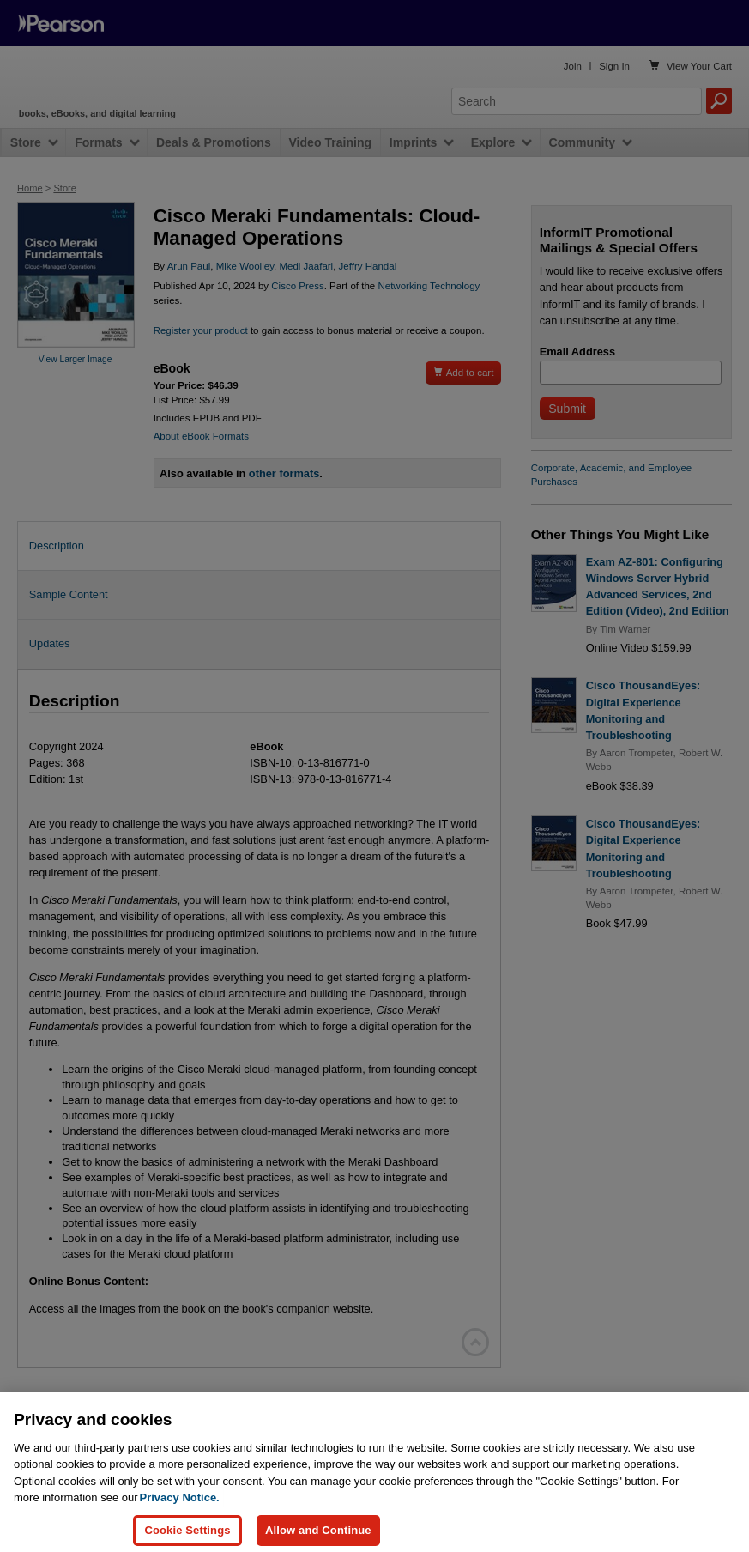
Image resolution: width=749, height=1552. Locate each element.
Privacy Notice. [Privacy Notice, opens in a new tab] (180, 1510)
